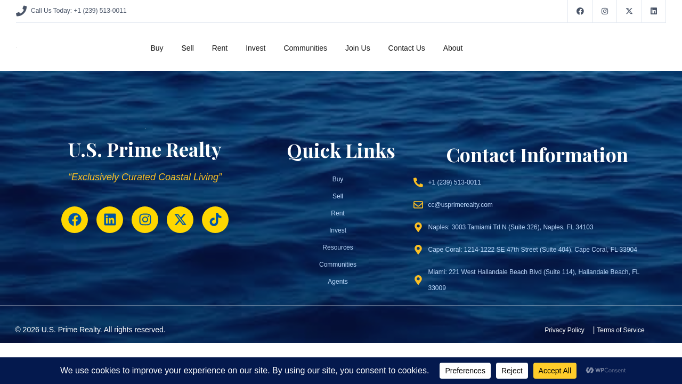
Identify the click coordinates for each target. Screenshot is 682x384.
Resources (337, 247)
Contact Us (406, 48)
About (453, 48)
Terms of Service (620, 330)
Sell (187, 48)
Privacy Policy (564, 330)
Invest (255, 48)
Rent (220, 48)
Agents (337, 281)
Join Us (357, 48)
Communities (305, 48)
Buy (156, 48)
